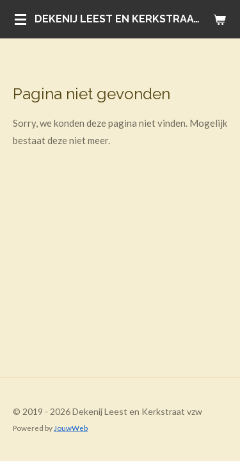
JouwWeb (71, 427)
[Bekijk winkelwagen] (219, 19)
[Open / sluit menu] (20, 19)
